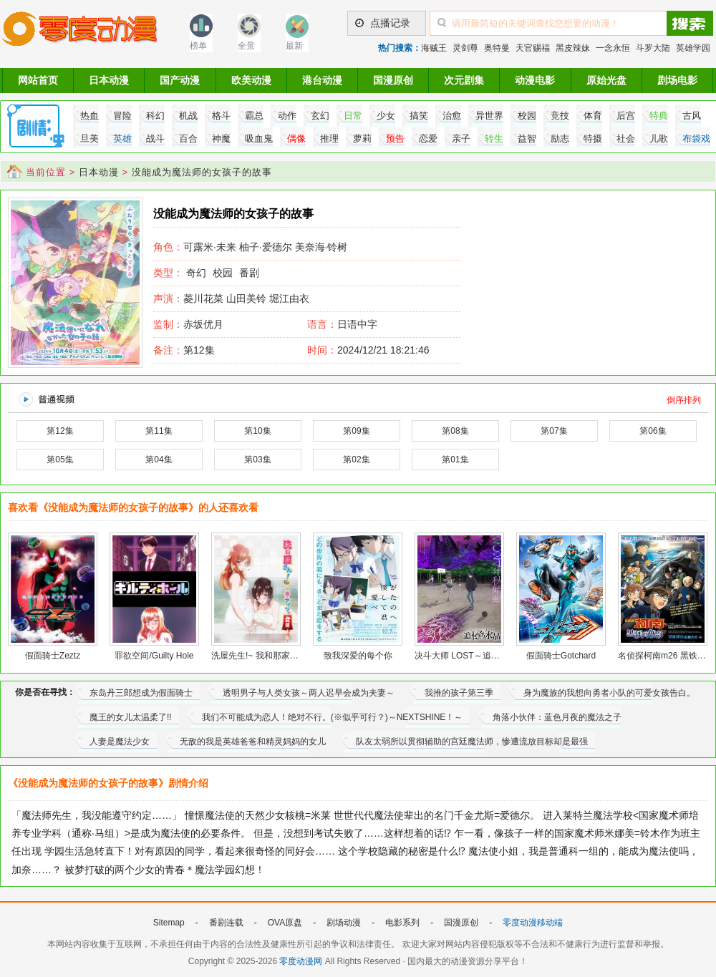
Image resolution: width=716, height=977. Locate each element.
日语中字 (357, 324)
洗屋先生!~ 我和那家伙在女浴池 (272, 656)
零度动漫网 (300, 961)
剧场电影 (677, 80)
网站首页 (38, 80)
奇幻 (196, 272)
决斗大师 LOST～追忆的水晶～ (474, 656)
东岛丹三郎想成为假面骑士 (141, 693)
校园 (223, 272)
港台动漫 (322, 80)
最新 (294, 46)
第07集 (554, 431)
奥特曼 (497, 48)
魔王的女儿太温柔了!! (131, 717)
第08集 (455, 431)
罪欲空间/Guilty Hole (154, 656)
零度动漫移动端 (533, 923)
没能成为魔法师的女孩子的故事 (202, 172)
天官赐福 (533, 48)
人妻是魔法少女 (120, 742)
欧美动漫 (251, 80)
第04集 (158, 460)
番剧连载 (226, 923)
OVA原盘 (285, 923)
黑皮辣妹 (573, 48)
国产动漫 (180, 80)
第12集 (184, 350)
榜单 (198, 46)
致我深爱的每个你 (358, 656)
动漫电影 (535, 80)
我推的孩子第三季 (459, 693)
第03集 (257, 460)
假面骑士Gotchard (561, 656)
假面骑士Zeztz (52, 656)
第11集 (158, 431)
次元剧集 (464, 80)
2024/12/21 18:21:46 (368, 350)
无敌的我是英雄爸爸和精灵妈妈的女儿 (253, 742)
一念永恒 (613, 48)
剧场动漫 (343, 923)
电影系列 (402, 923)
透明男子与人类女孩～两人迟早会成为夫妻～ (309, 693)
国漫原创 (393, 80)
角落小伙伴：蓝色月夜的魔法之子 (557, 717)
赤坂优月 (188, 324)
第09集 (356, 431)
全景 (246, 46)
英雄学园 (693, 48)
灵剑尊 (465, 48)
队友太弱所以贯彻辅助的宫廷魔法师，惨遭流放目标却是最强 (472, 742)
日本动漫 (109, 80)
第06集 (652, 431)
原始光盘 (606, 80)
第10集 (257, 431)
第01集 (455, 460)
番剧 (249, 272)
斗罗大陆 (653, 48)
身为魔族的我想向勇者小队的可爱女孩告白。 (609, 693)
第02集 (356, 460)
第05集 (60, 460)
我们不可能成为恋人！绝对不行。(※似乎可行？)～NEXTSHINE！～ (332, 717)
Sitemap (169, 923)
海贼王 (434, 48)
